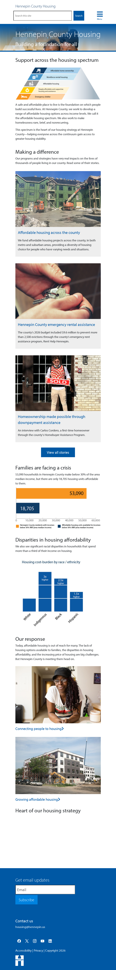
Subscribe (26, 899)
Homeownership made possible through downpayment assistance (51, 419)
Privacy (38, 950)
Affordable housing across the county (49, 232)
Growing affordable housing (36, 799)
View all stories (58, 452)
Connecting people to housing (38, 728)
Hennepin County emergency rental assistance (56, 324)
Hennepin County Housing (35, 6)
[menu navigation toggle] (100, 16)
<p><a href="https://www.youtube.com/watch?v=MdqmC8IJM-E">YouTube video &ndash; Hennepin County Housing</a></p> (58, 839)
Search (79, 15)
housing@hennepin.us (30, 927)
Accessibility (23, 950)
